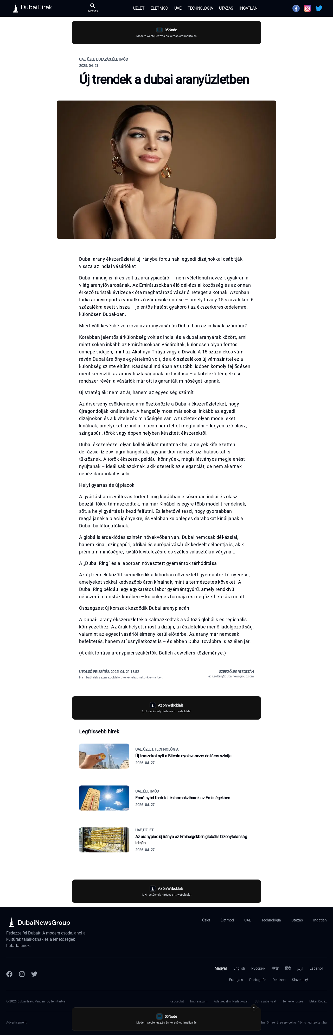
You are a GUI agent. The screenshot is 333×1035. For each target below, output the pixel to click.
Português (257, 980)
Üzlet (138, 8)
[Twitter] (34, 974)
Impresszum (199, 1001)
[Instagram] (22, 974)
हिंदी (288, 968)
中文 (275, 968)
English (239, 968)
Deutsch (279, 980)
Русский (258, 968)
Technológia (200, 8)
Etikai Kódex (318, 1001)
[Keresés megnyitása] (92, 8)
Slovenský (300, 980)
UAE (177, 8)
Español (316, 968)
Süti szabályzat (265, 1001)
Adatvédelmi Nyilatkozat (231, 1001)
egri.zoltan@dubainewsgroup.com (231, 676)
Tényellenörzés (293, 1001)
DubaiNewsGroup (44, 923)
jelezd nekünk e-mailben (146, 677)
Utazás (226, 8)
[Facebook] (9, 974)
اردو (300, 968)
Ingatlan (248, 8)
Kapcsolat (177, 1001)
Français (236, 980)
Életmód (159, 8)
